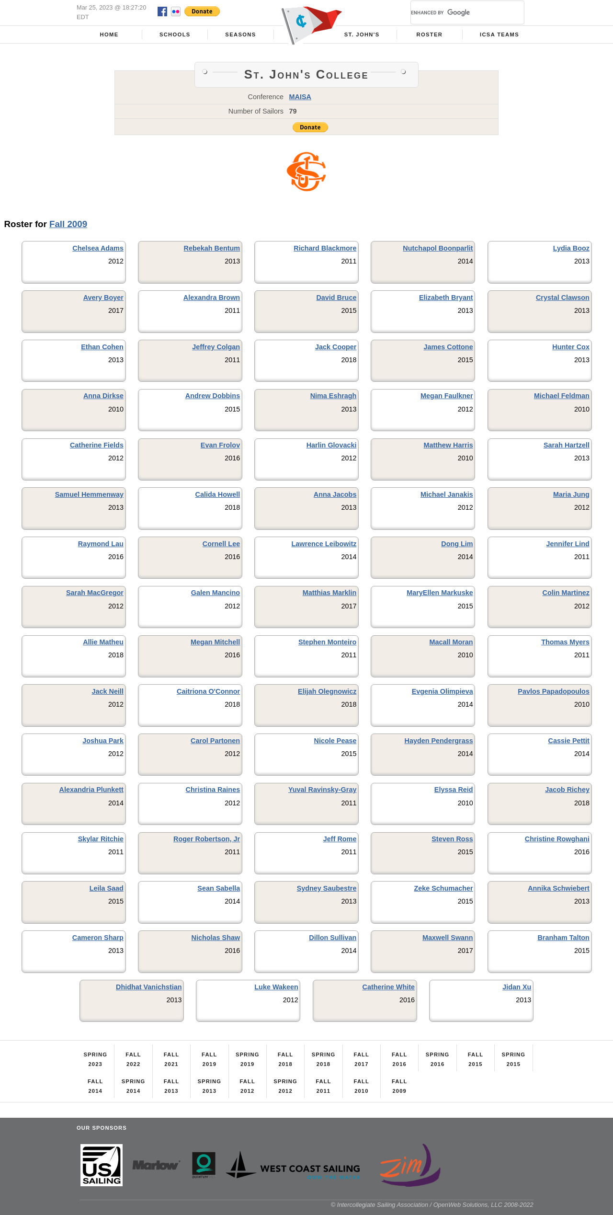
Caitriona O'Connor (208, 691)
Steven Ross (452, 839)
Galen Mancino (215, 592)
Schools (175, 34)
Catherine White (388, 987)
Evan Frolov (220, 445)
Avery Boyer (103, 297)
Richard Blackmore (325, 248)
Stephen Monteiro (327, 642)
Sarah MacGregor (95, 592)
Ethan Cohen (102, 347)
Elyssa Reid (453, 789)
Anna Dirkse (103, 396)
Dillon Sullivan (332, 937)
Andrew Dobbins (212, 396)
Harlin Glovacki (331, 445)
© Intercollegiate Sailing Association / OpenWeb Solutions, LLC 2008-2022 (432, 1204)
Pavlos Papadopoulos (554, 691)
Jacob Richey (567, 789)
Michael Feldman (562, 396)
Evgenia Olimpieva (442, 691)
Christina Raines (213, 789)
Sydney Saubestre (327, 888)
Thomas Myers (565, 642)
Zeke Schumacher (443, 888)
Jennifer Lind (568, 544)
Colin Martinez (566, 592)
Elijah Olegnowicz (327, 691)
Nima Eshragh (333, 396)
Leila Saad (107, 888)
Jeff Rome (340, 839)
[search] (456, 12)
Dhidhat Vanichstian (149, 987)
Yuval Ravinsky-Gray (322, 789)
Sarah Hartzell (567, 445)
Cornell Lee (221, 544)
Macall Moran (451, 642)
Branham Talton (563, 937)
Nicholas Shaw (216, 937)
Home (109, 34)
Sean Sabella (218, 888)
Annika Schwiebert (559, 888)
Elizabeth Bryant (446, 297)
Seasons (240, 34)
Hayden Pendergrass (438, 741)
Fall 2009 (68, 224)
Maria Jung (571, 494)
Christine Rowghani (557, 839)
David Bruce (336, 297)
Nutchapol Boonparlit (438, 248)
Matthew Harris (448, 445)
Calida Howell (217, 494)
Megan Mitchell (215, 642)
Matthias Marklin (330, 592)
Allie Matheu (103, 642)
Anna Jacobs (335, 494)
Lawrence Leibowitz (323, 544)
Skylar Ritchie (101, 839)
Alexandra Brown (211, 297)
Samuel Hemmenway (89, 494)
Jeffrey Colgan (216, 347)
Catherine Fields (97, 445)
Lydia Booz (571, 248)
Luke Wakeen (276, 987)
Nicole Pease (335, 741)
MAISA (300, 97)
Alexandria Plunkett (91, 789)
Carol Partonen (215, 741)
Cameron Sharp (98, 937)
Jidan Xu (516, 987)
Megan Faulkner (446, 396)
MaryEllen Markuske (440, 592)
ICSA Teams (499, 34)
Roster (430, 34)
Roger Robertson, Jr (206, 839)
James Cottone (448, 347)
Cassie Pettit (569, 741)
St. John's (362, 34)
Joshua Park (103, 741)
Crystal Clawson (563, 297)
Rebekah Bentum (212, 248)
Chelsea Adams (98, 248)
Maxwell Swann (447, 937)
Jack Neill (108, 691)
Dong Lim (457, 544)
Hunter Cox (571, 347)
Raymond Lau (101, 544)
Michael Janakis (446, 494)
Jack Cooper (335, 347)
